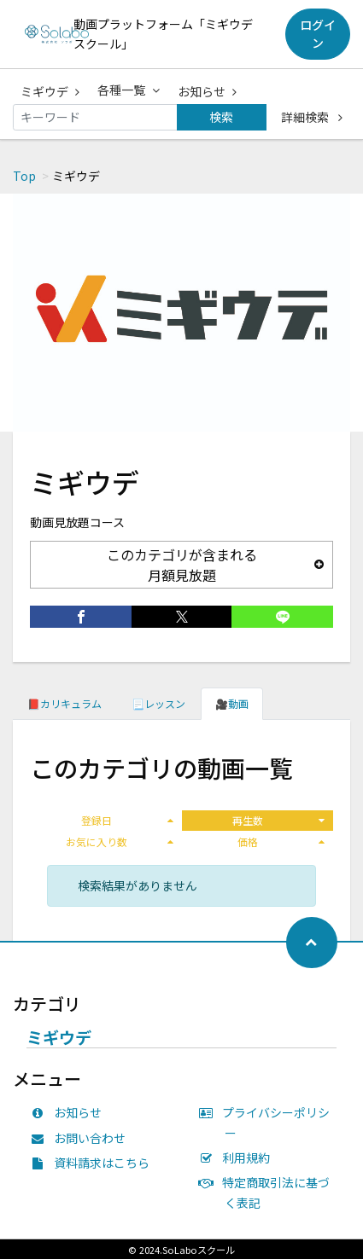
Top (24, 175)
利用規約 (239, 1157)
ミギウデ (49, 91)
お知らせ (207, 91)
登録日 (127, 820)
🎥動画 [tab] (232, 703)
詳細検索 (312, 116)
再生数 (278, 820)
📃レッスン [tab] (158, 703)
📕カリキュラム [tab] (64, 703)
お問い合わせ (82, 1137)
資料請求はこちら (93, 1162)
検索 (221, 116)
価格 (281, 841)
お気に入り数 (119, 841)
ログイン (318, 33)
